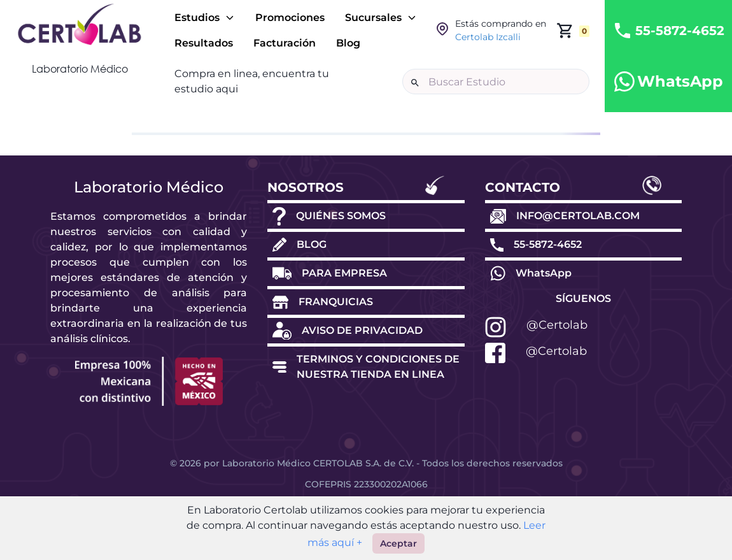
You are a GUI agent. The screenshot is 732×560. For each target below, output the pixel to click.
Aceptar (398, 543)
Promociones (290, 17)
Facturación (284, 43)
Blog (348, 43)
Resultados (203, 43)
